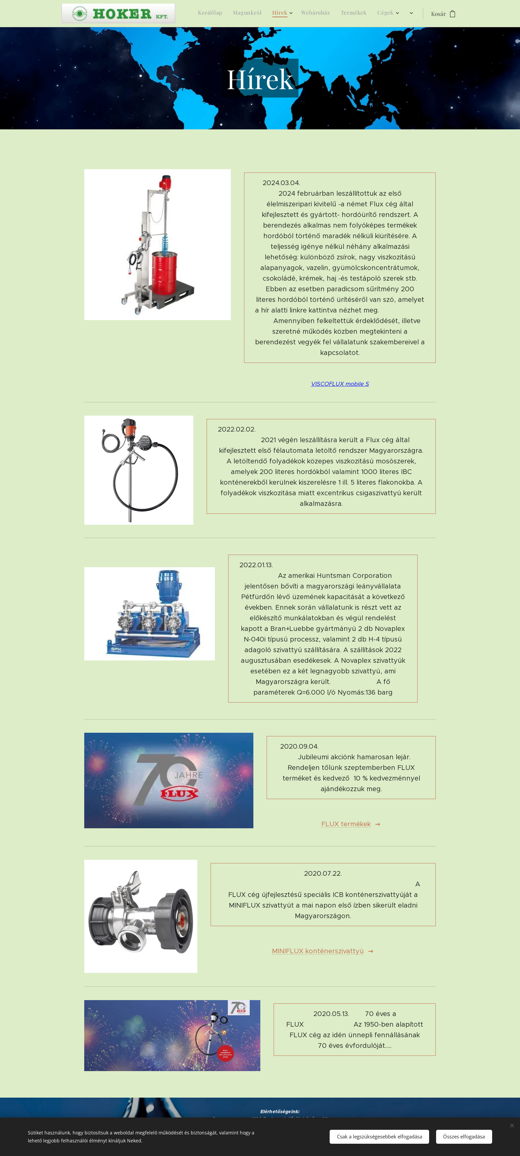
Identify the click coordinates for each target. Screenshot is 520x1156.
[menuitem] (321, 13)
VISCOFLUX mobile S (340, 383)
